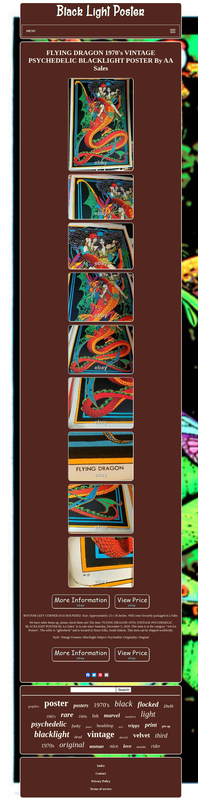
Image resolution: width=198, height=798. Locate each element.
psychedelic (49, 724)
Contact (101, 773)
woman (96, 746)
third (161, 735)
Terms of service (101, 789)
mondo (141, 747)
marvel (112, 715)
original (71, 744)
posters (80, 705)
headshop (105, 725)
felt (95, 716)
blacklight (51, 734)
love (127, 746)
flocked (148, 704)
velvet (141, 735)
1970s (47, 746)
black (124, 703)
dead (78, 737)
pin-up (166, 726)
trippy (134, 725)
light (148, 714)
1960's (50, 717)
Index (100, 766)
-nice (113, 746)
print (151, 725)
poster (56, 703)
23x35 (169, 706)
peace (89, 727)
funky (76, 726)
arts (121, 726)
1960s (82, 717)
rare (67, 715)
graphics (33, 706)
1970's (102, 705)
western (130, 717)
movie (123, 737)
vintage (100, 734)
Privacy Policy (100, 781)
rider (155, 746)
